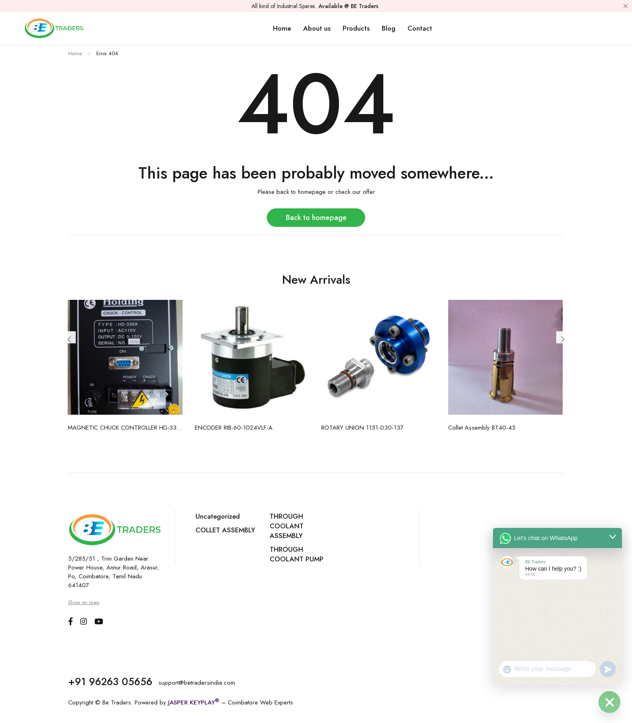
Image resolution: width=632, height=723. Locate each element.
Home (75, 53)
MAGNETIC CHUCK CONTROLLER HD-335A (125, 427)
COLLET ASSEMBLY (225, 530)
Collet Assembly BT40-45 (482, 427)
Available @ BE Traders (348, 6)
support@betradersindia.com (197, 682)
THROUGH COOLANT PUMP (297, 554)
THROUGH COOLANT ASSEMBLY (287, 525)
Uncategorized (217, 516)
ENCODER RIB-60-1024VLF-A (233, 427)
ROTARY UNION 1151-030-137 (362, 427)
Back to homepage (316, 217)
